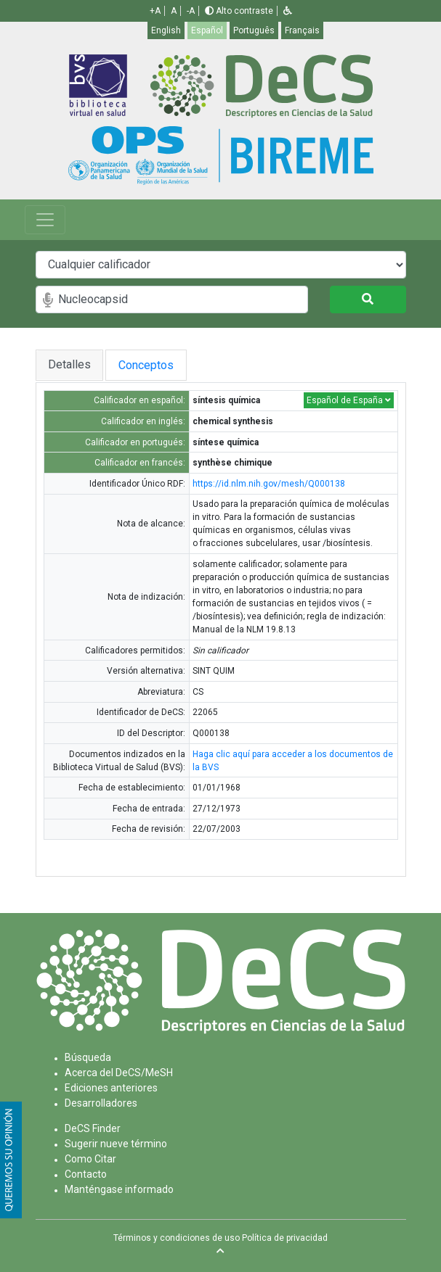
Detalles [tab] (69, 364)
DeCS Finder (93, 1128)
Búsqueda (88, 1057)
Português (254, 30)
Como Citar (90, 1159)
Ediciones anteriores (111, 1088)
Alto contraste (239, 11)
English (166, 30)
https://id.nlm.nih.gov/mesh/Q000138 (269, 484)
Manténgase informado (119, 1189)
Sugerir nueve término (116, 1143)
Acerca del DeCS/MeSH (119, 1072)
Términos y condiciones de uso (176, 1238)
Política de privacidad (285, 1238)
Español (207, 30)
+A (155, 11)
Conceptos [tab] (162, 365)
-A (191, 11)
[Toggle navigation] (45, 219)
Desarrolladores (101, 1103)
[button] (288, 11)
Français (302, 30)
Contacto (86, 1174)
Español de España (349, 400)
